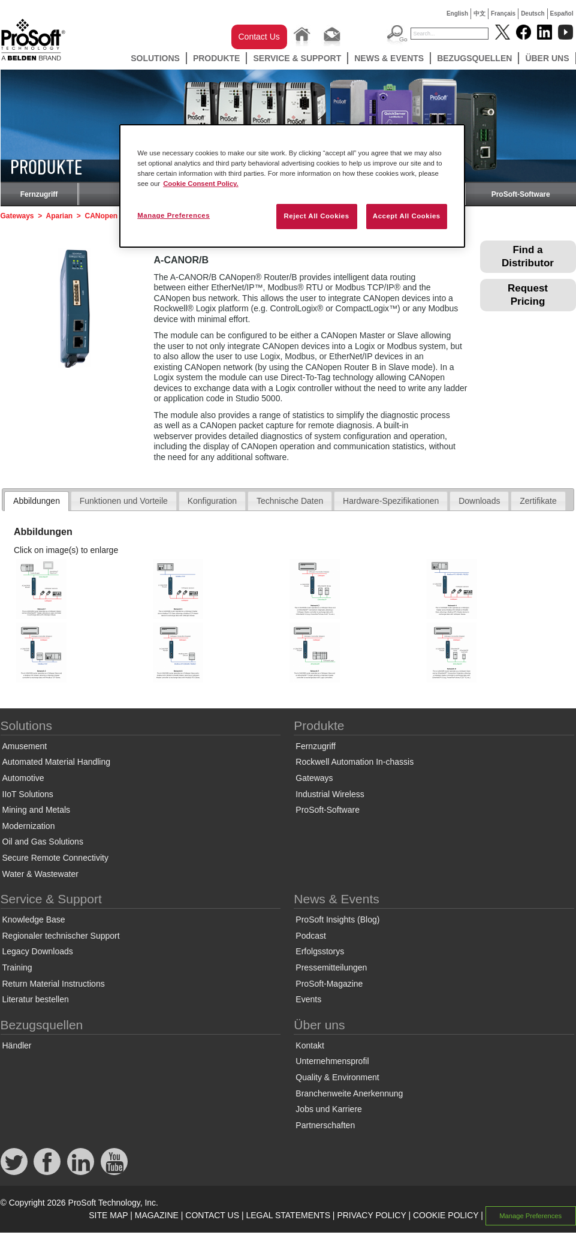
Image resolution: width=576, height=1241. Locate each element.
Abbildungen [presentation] (36, 501)
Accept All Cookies (407, 216)
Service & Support (297, 58)
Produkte (216, 58)
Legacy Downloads (37, 951)
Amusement (24, 746)
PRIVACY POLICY (371, 1215)
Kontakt (309, 1045)
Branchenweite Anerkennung (349, 1093)
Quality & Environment (337, 1077)
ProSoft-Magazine (329, 983)
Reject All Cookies (316, 216)
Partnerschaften (325, 1125)
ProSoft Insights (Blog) (337, 919)
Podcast (310, 935)
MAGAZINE (157, 1215)
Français (503, 13)
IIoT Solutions (27, 794)
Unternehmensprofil (332, 1061)
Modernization (28, 826)
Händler (17, 1045)
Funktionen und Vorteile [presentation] (124, 501)
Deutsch (532, 13)
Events (308, 999)
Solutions (155, 58)
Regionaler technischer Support (61, 935)
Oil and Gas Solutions (42, 841)
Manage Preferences (530, 1215)
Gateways (17, 216)
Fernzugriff (39, 194)
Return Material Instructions (53, 983)
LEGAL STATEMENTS (288, 1215)
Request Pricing (528, 295)
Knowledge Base (33, 919)
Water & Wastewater (40, 874)
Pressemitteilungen (331, 967)
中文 (479, 13)
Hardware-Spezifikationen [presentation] (391, 501)
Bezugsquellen (474, 58)
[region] (292, 186)
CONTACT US (212, 1215)
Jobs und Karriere (328, 1109)
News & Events (389, 58)
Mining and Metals (36, 810)
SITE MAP (108, 1215)
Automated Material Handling (56, 762)
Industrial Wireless (329, 794)
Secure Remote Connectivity (55, 858)
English (457, 13)
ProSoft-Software (520, 194)
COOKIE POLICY (445, 1215)
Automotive (23, 778)
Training (17, 967)
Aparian (59, 216)
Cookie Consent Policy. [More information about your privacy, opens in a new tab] (201, 183)
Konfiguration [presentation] (212, 501)
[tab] (36, 501)
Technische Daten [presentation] (290, 501)
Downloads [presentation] (479, 501)
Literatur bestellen (35, 999)
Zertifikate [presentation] (538, 501)
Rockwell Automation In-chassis (354, 762)
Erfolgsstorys (319, 951)
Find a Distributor (528, 256)
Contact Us (259, 36)
